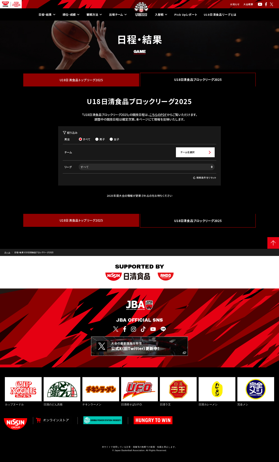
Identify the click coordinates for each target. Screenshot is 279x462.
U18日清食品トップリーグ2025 (81, 80)
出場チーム (117, 14)
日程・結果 (44, 14)
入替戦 (161, 14)
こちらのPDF (158, 114)
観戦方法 (92, 14)
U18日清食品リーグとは (223, 14)
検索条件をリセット (204, 178)
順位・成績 (68, 14)
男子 (100, 139)
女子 (114, 139)
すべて (84, 139)
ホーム (7, 252)
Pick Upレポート (187, 14)
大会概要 (248, 4)
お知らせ (234, 4)
